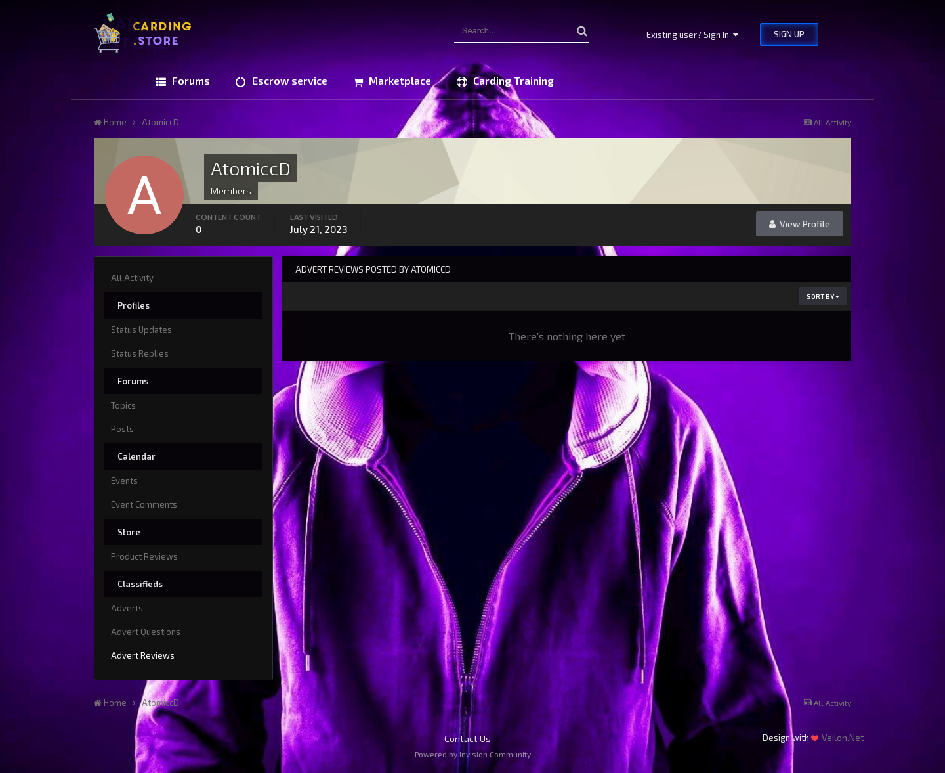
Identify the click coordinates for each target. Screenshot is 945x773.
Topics (123, 405)
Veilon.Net (843, 737)
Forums (189, 80)
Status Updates (141, 329)
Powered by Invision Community (473, 754)
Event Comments (144, 504)
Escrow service (288, 80)
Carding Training (512, 80)
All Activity (132, 278)
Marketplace (398, 80)
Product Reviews (144, 556)
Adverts (127, 608)
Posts (122, 429)
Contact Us (467, 738)
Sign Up (789, 34)
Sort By (823, 296)
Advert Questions (145, 632)
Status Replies (140, 353)
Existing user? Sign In (692, 35)
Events (124, 480)
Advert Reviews (143, 655)
